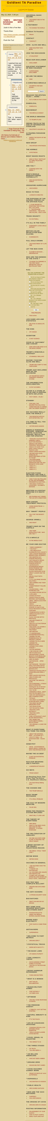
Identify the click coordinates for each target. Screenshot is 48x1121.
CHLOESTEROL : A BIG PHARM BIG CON (36, 589)
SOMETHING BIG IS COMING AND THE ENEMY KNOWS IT (38, 407)
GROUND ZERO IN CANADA (37, 1105)
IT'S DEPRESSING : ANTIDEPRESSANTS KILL (36, 634)
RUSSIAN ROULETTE (35, 912)
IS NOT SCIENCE (34, 338)
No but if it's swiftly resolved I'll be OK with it (36, 292)
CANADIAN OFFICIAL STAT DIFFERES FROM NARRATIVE (37, 1029)
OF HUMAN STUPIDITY (36, 954)
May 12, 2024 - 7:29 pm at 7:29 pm (14, 112)
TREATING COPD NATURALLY (34, 710)
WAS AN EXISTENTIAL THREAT (36, 180)
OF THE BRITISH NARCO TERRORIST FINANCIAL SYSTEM (36, 377)
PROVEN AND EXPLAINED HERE (37, 887)
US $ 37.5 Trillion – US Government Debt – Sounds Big (37, 738)
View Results (36, 313)
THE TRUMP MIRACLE (36, 791)
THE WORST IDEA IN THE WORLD (37, 20)
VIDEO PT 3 (32, 469)
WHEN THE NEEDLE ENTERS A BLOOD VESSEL (37, 915)
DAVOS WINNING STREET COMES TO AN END (37, 962)
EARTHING (32, 610)
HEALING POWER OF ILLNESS (35, 621)
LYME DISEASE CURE (36, 651)
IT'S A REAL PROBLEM (36, 799)
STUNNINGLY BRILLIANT (36, 356)
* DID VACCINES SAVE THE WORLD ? (37, 866)
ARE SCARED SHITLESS (36, 1088)
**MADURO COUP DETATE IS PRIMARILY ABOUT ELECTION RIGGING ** (38, 440)
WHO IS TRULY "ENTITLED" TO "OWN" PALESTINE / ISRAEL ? (37, 160)
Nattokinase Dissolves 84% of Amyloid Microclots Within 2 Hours (37, 672)
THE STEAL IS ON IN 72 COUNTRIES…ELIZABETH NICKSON (37, 485)
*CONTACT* (32, 41)
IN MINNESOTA (33, 237)
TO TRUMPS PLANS (35, 119)
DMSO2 (31, 604)
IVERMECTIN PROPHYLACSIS (34, 643)
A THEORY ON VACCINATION (33, 869)
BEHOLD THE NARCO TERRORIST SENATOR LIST (37, 444)
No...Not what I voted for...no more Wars (36, 304)
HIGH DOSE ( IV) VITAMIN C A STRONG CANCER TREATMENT (37, 628)
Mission (31, 34)
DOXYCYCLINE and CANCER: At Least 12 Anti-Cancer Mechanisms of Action (37, 607)
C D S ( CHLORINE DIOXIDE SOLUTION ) (37, 580)
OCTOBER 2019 (34, 993)
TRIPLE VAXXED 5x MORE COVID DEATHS (37, 1032)
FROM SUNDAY (34, 773)
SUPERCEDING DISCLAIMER (34, 71)
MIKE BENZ (32, 823)
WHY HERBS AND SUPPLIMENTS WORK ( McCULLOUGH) (36, 721)
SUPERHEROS (33, 932)
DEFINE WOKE (33, 859)
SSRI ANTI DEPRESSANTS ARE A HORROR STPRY (37, 695)
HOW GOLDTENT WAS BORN (36, 48)
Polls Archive (33, 315)
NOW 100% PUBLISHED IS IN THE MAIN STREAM (38, 347)
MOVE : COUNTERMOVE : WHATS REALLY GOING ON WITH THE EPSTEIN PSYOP (37, 748)
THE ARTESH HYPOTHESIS (37, 145)
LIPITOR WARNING (35, 649)
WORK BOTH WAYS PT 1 (36, 947)
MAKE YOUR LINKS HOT (36, 1116)
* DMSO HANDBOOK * (35, 547)
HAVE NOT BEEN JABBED (37, 1058)
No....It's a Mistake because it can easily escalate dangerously (37, 300)
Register (31, 9)
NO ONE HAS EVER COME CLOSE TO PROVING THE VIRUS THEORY (37, 839)
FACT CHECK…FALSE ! (36, 397)
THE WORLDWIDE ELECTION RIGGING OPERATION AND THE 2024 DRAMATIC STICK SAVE (37, 462)
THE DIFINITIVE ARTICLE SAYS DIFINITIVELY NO (36, 417)
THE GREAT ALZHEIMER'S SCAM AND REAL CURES (37, 700)
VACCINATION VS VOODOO (37, 1081)
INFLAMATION (33, 631)
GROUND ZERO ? (34, 940)
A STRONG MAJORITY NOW (37, 895)
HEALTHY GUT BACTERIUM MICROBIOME (37, 624)
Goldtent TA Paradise (24, 2)
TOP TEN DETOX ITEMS (36, 708)
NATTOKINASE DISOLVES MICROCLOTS (37, 668)
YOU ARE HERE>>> (35, 1050)
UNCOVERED (33, 188)
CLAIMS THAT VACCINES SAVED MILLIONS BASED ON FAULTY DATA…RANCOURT (37, 877)
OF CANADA (33, 332)
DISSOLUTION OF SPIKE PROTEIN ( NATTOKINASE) (37, 598)
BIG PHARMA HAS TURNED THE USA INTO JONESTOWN (37, 497)
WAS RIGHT (32, 522)
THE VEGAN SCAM (35, 706)
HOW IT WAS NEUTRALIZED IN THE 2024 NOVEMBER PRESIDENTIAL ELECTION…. (38, 480)
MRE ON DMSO (34, 659)
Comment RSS (7, 49)
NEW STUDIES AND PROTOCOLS (35, 677)
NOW (30, 79)
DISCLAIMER (33, 63)
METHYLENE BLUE (35, 653)
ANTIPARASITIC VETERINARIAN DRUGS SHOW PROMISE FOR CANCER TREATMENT (36, 567)
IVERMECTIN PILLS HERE (37, 641)
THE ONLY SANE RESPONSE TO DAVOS (38, 1000)
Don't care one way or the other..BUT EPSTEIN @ (37, 289)
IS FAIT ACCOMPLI (34, 387)
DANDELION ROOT (35, 596)
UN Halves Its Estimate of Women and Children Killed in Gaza (11, 136)
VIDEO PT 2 (32, 467)
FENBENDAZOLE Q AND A (37, 612)
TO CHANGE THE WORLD (37, 28)
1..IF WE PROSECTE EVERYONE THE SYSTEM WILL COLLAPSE (37, 206)
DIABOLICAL (33, 106)
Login (20, 9)
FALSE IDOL (33, 807)
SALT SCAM (32, 690)
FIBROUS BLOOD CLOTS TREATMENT (36, 614)
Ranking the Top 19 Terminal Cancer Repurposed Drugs (37, 687)
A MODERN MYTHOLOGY (37, 766)
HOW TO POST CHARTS (36, 1114)
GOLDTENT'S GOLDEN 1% (37, 129)
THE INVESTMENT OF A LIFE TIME (38, 244)
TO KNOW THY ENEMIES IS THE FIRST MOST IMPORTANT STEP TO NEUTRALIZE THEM (37, 264)
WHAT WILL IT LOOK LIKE (37, 815)
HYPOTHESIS (33, 152)
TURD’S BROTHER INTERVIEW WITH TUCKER (12, 22)
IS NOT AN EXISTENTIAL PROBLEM (36, 757)
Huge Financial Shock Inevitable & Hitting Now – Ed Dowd (14, 130)
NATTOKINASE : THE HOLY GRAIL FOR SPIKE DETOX (37, 664)
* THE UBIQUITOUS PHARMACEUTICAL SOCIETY (38, 551)
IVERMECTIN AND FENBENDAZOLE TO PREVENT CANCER (35, 638)
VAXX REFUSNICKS (35, 1098)
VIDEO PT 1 (32, 466)
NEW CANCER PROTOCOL (37, 675)
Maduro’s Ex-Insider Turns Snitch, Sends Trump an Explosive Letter (36, 448)
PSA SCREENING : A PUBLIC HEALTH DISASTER (37, 684)
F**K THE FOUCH (34, 1019)
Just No (33, 307)
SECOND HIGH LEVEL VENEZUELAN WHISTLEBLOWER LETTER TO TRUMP (37, 456)
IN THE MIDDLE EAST (35, 540)
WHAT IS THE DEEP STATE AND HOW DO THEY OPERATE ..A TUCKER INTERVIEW (37, 828)
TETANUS (32, 698)
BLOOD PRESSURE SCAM (37, 571)
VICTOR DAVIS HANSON (36, 426)
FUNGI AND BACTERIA (36, 975)
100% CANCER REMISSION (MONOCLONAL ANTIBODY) (37, 554)
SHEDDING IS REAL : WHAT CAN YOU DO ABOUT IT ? (37, 692)
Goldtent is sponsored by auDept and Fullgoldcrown (13, 141)
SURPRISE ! (33, 1096)
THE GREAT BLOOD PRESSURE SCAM (35, 703)
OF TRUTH (32, 1048)
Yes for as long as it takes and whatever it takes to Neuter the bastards (37, 278)
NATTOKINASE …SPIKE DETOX (36, 661)
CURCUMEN (33, 594)
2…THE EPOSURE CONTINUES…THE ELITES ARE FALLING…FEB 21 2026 (37, 211)
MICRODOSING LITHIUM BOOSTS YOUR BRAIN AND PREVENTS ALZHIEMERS (37, 656)
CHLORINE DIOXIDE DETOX (37, 592)
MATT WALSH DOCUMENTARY (34, 982)
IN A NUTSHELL (34, 219)
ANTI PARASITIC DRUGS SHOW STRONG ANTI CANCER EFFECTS (36, 562)
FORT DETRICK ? (34, 991)
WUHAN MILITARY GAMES (37, 1065)
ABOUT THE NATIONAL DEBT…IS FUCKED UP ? (36, 734)
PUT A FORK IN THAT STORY (38, 99)
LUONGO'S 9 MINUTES (36, 195)
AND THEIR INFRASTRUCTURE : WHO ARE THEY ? (37, 532)
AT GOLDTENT (33, 56)
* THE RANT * (33, 549)
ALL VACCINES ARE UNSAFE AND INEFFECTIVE (38, 872)
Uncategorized (7, 47)
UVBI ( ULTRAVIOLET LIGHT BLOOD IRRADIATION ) (37, 717)
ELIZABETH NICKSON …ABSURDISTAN (36, 252)
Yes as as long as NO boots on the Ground (36, 282)
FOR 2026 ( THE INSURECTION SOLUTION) (37, 404)
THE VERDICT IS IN (35, 1042)
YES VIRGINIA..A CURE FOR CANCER (37, 725)
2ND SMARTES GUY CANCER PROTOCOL (35, 557)
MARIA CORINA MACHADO (37, 451)
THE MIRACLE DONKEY (36, 113)
